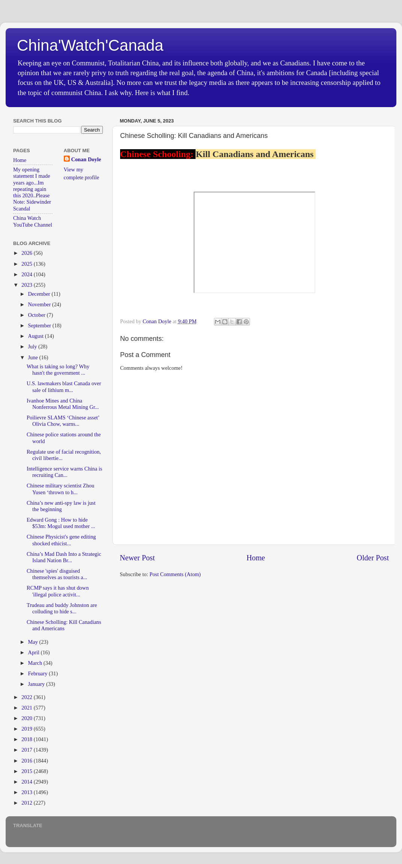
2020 (27, 718)
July (33, 346)
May (33, 642)
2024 (27, 274)
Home (256, 558)
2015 (27, 771)
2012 (27, 803)
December (40, 294)
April (34, 652)
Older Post (373, 558)
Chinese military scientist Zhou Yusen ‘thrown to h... (60, 489)
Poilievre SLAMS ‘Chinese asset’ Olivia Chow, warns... (63, 421)
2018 (27, 739)
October (37, 315)
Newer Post (137, 558)
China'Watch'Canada (90, 45)
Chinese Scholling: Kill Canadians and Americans (64, 625)
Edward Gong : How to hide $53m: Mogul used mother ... (61, 523)
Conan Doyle (86, 159)
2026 (27, 253)
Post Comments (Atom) (175, 574)
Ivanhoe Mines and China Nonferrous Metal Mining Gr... (63, 404)
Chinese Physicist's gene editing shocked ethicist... (61, 540)
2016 (27, 761)
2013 (27, 792)
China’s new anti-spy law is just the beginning (61, 506)
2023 (27, 285)
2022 (27, 697)
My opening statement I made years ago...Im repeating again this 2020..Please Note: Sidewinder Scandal (32, 189)
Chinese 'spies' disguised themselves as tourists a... (57, 574)
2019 (27, 729)
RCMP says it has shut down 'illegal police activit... (58, 591)
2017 (27, 750)
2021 (27, 708)
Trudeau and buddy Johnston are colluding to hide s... (62, 608)
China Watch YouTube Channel (32, 221)
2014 (27, 782)
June (33, 357)
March (36, 663)
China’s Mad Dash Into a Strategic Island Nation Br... (64, 557)
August (36, 336)
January (37, 684)
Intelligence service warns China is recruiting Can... (64, 472)
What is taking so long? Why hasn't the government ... (58, 369)
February (38, 673)
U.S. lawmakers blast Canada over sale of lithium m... (64, 386)
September (40, 325)
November (40, 304)
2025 (27, 264)
